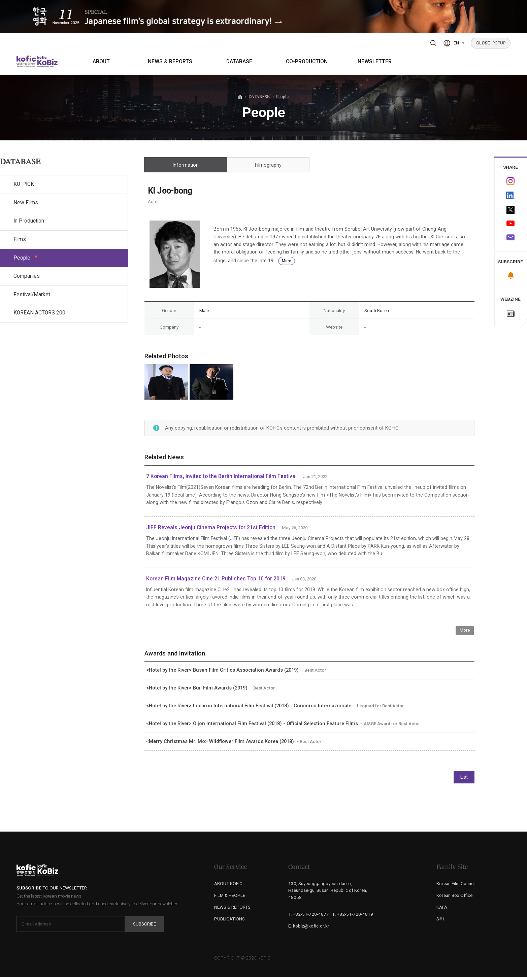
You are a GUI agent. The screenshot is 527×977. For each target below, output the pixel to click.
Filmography (268, 165)
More (286, 261)
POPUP (490, 42)
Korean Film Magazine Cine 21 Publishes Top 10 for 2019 (216, 579)
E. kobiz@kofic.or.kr (308, 926)
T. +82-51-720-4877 (308, 914)
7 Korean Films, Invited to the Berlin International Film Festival (221, 476)
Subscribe (144, 924)
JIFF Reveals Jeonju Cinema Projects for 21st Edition (210, 528)
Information (185, 165)
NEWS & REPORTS (170, 62)
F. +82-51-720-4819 (353, 914)
